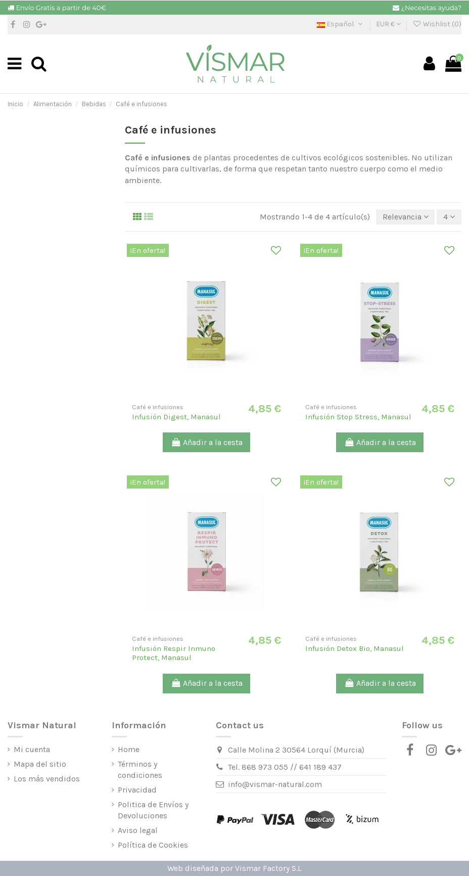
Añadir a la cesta (206, 442)
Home (128, 749)
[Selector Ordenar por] (405, 217)
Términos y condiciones (140, 769)
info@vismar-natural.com (275, 784)
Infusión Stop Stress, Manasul (358, 416)
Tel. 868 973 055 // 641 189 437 (285, 767)
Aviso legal (138, 830)
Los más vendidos (47, 778)
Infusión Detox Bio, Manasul (354, 648)
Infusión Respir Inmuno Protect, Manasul (173, 653)
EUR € (388, 24)
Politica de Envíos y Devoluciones (153, 810)
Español (340, 24)
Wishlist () (436, 24)
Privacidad (137, 790)
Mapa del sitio (40, 764)
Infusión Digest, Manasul (176, 416)
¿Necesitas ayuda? (431, 8)
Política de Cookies (153, 845)
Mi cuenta (32, 749)
